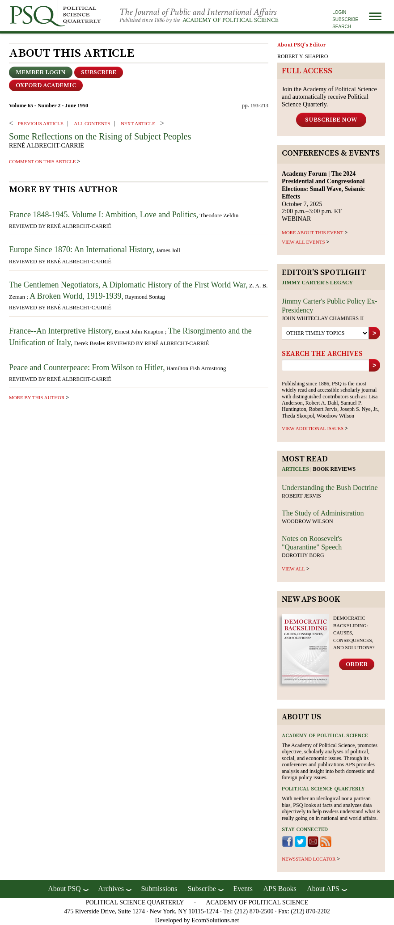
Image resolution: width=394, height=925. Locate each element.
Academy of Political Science (230, 20)
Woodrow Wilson (307, 521)
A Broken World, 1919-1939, (76, 295)
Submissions (159, 888)
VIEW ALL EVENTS (303, 242)
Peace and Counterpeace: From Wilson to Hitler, (87, 367)
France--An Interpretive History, (61, 330)
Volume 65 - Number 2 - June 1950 (48, 105)
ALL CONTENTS (92, 123)
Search (341, 26)
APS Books (279, 888)
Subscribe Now (331, 120)
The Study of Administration (323, 513)
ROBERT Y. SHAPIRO (302, 56)
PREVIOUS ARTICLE (41, 123)
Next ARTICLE (138, 123)
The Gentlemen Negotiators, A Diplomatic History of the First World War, (128, 284)
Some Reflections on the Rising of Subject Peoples (100, 136)
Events (243, 888)
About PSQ (64, 888)
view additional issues (312, 428)
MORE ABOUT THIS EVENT (312, 232)
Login (339, 12)
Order (357, 664)
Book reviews (334, 469)
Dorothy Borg (303, 555)
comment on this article (42, 161)
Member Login (41, 72)
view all (293, 568)
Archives (111, 888)
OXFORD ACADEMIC (46, 85)
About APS (323, 888)
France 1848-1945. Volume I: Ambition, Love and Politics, (103, 214)
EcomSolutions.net (215, 920)
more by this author (36, 397)
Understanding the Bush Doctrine (330, 487)
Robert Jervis (301, 496)
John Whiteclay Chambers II (323, 318)
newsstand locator (308, 859)
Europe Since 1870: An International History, (82, 249)
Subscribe (345, 19)
